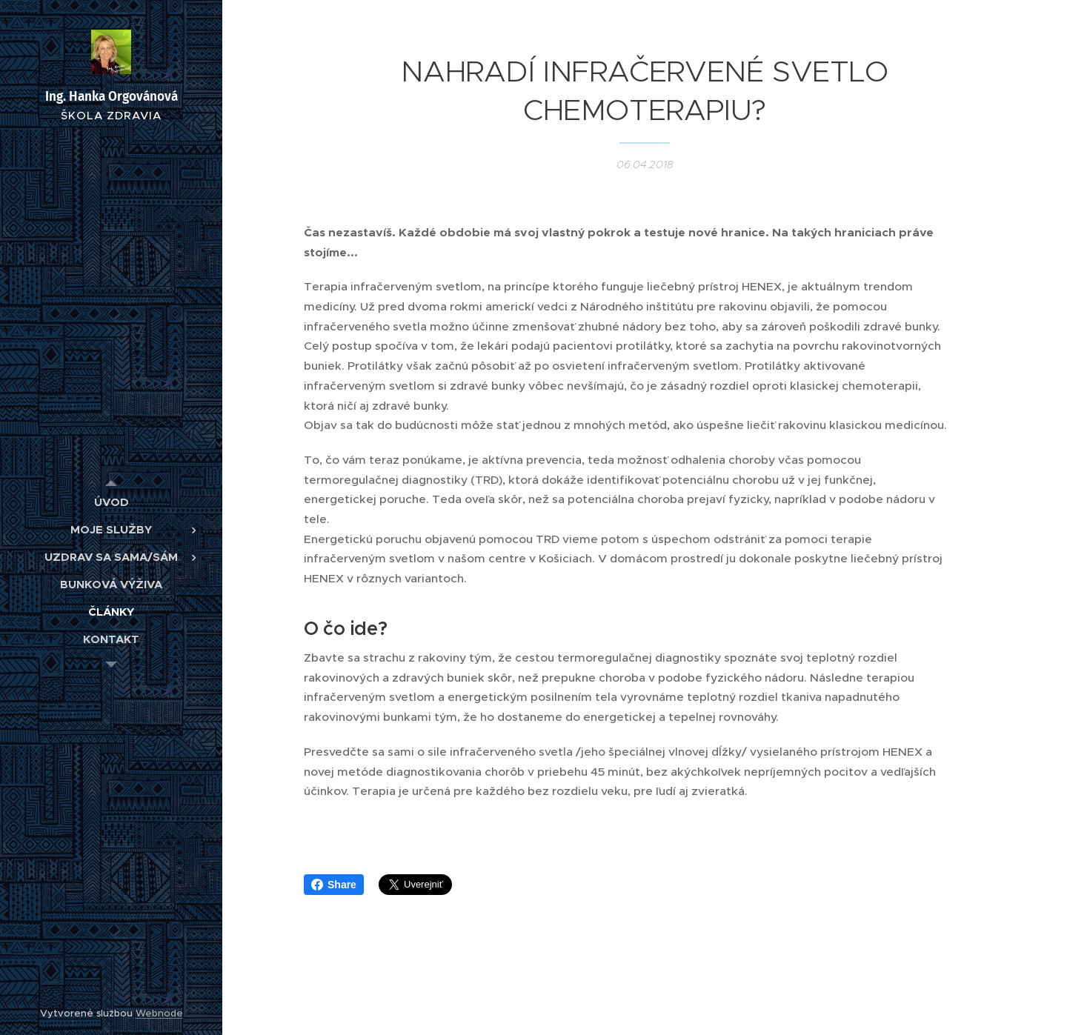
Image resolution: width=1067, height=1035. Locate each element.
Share (333, 885)
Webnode (159, 1013)
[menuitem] (111, 501)
